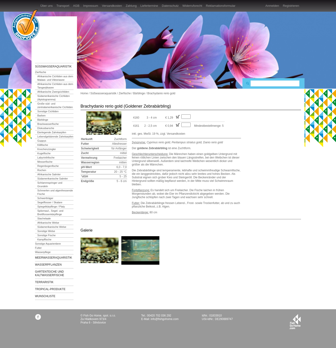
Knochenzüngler (46, 149)
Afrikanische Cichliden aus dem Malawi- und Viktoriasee (55, 78)
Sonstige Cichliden (48, 111)
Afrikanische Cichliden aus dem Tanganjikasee (55, 86)
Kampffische (44, 239)
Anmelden (272, 5)
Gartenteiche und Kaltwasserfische (49, 273)
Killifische (42, 145)
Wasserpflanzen (48, 264)
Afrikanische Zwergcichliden (53, 91)
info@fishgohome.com (165, 319)
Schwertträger (45, 198)
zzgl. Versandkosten (172, 133)
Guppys (41, 140)
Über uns (46, 5)
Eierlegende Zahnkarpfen (51, 132)
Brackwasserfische (48, 124)
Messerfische (44, 161)
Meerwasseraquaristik (53, 257)
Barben (41, 115)
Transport (62, 5)
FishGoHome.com (48, 37)
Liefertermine (149, 5)
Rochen (41, 170)
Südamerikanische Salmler (52, 178)
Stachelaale (44, 218)
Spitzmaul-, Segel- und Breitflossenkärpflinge (50, 212)
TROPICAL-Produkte (50, 289)
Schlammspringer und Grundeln (49, 184)
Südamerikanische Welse (51, 226)
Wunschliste (45, 296)
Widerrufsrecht (192, 5)
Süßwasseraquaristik (53, 66)
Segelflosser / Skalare (49, 202)
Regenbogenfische (48, 166)
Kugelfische (44, 153)
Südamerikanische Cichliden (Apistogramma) (53, 98)
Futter (38, 247)
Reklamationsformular (220, 5)
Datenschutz (170, 5)
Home (84, 93)
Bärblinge (42, 119)
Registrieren (291, 5)
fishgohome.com (295, 321)
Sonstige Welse (46, 231)
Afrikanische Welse (48, 222)
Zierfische (40, 72)
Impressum (90, 5)
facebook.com (38, 317)
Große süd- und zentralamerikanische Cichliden (55, 105)
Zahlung (131, 5)
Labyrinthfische (46, 157)
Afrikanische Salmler (49, 174)
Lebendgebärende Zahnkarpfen (55, 136)
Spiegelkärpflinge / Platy (51, 206)
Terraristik (44, 282)
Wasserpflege (43, 252)
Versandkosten (112, 5)
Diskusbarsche (45, 128)
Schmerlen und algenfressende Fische (55, 192)
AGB (76, 5)
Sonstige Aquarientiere (48, 243)
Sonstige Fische (46, 235)
